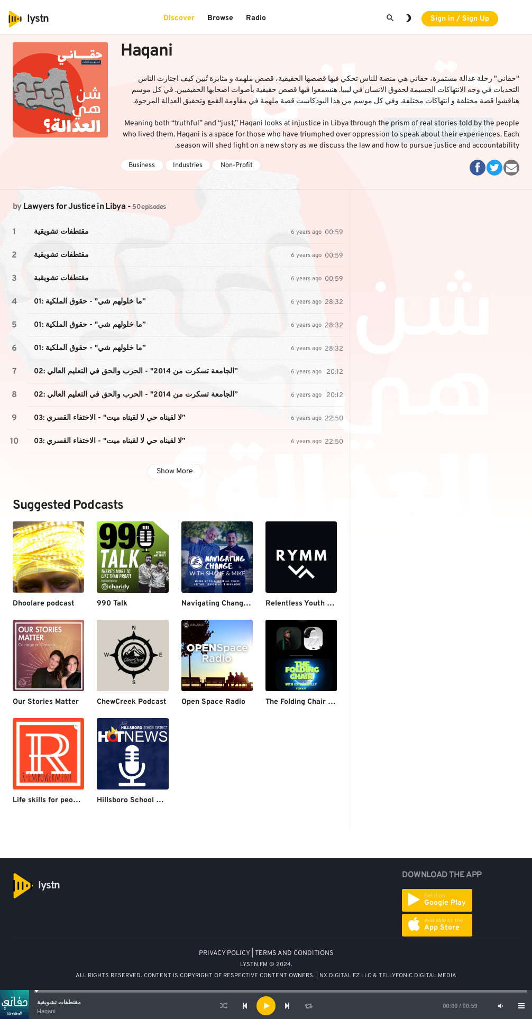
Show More (175, 471)
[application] (266, 1005)
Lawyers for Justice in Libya (74, 206)
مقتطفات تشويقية (59, 1002)
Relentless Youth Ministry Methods (326, 603)
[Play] (266, 1005)
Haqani (46, 1011)
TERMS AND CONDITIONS (294, 953)
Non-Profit (237, 165)
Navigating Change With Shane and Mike (252, 603)
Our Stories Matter (46, 701)
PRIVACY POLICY (224, 953)
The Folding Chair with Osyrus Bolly (327, 701)
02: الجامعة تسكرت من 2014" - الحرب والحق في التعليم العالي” (136, 371)
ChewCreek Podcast (132, 701)
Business (142, 165)
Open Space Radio (213, 701)
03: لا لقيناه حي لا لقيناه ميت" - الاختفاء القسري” (110, 418)
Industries (188, 165)
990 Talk (112, 603)
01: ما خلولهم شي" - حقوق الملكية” (90, 301)
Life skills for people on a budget (70, 800)
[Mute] (500, 1005)
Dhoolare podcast (44, 603)
